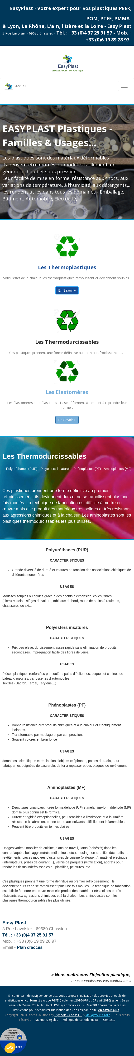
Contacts (109, 1020)
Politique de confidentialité (80, 1020)
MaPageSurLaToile (98, 1015)
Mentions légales (46, 1020)
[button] (10, 1048)
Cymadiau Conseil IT (68, 1015)
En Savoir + (67, 290)
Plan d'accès (30, 947)
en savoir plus (108, 1010)
